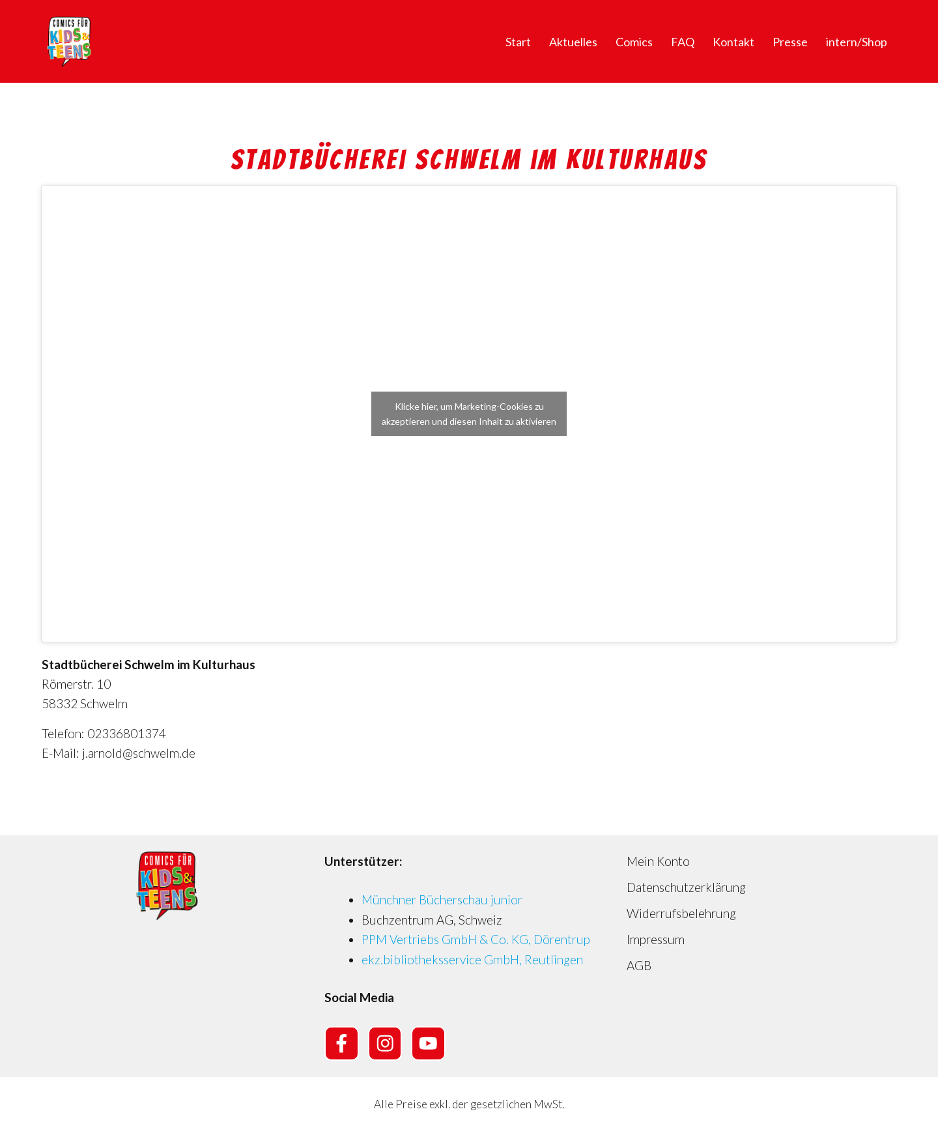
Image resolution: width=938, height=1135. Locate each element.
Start (518, 42)
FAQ (682, 42)
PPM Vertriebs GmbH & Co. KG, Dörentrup (476, 939)
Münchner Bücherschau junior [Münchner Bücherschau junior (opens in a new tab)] (442, 899)
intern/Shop (856, 42)
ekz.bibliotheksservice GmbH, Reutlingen (472, 959)
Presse (790, 42)
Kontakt (733, 42)
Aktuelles (573, 42)
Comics (634, 42)
